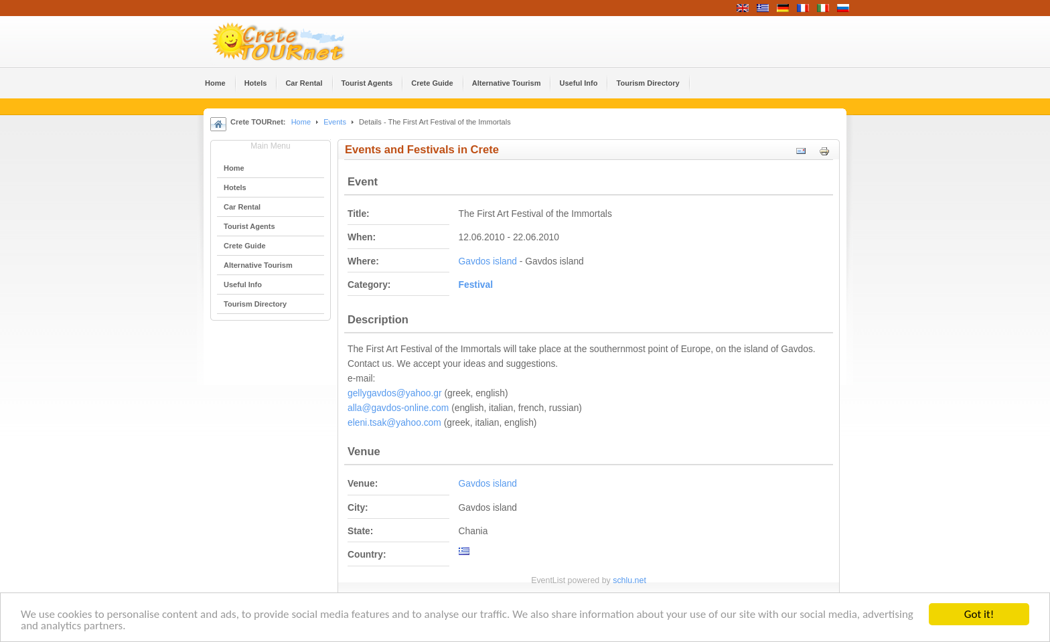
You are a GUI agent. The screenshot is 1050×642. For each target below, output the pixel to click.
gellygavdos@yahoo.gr (395, 393)
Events (334, 122)
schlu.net (629, 580)
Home (301, 122)
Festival (476, 285)
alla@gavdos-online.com (398, 408)
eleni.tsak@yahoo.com (394, 423)
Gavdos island (488, 261)
